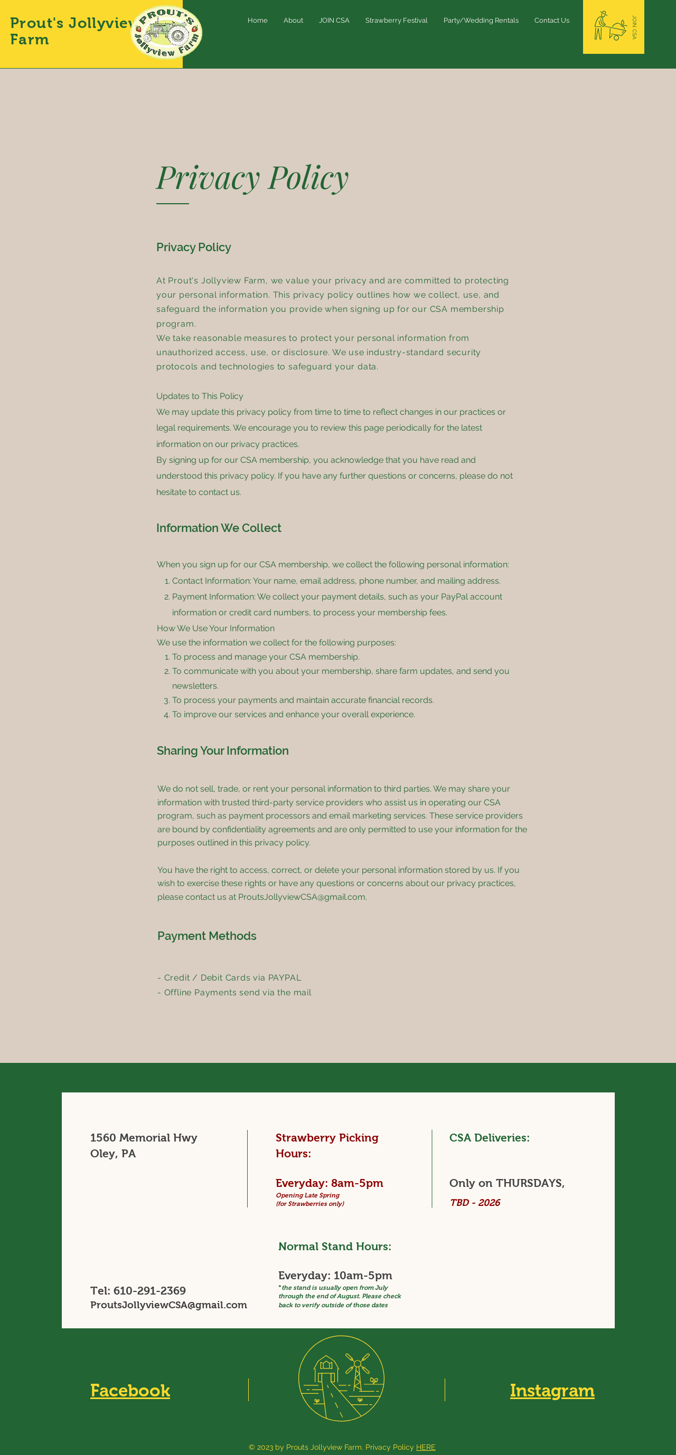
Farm (30, 39)
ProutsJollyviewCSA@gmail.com (301, 897)
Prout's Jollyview (76, 23)
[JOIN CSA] (634, 27)
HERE (426, 1447)
